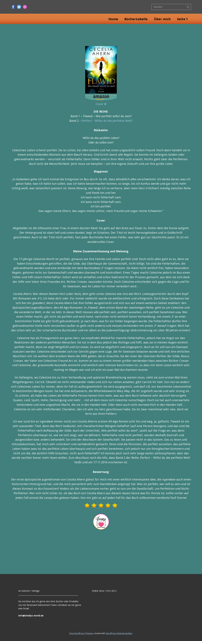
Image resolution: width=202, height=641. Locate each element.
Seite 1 (182, 19)
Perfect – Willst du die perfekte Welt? (107, 121)
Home (113, 19)
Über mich (162, 19)
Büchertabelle (136, 19)
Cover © (101, 104)
